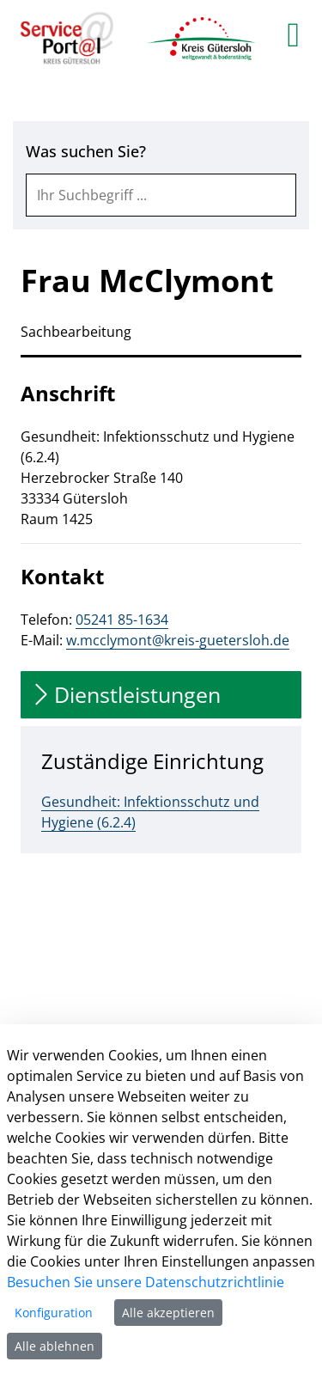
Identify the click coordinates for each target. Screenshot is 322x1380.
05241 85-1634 (122, 619)
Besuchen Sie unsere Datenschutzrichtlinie (145, 1282)
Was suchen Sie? (86, 151)
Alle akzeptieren (168, 1312)
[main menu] (293, 34)
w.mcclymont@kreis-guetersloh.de (177, 640)
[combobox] (161, 195)
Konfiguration (54, 1312)
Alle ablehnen (54, 1346)
